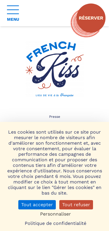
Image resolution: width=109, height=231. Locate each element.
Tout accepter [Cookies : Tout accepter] (37, 204)
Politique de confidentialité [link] (55, 223)
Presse (54, 117)
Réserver (91, 18)
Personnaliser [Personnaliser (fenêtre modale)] (55, 214)
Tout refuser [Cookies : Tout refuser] (76, 204)
